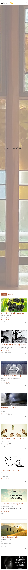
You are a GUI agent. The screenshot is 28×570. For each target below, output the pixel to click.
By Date (4, 294)
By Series (10, 294)
